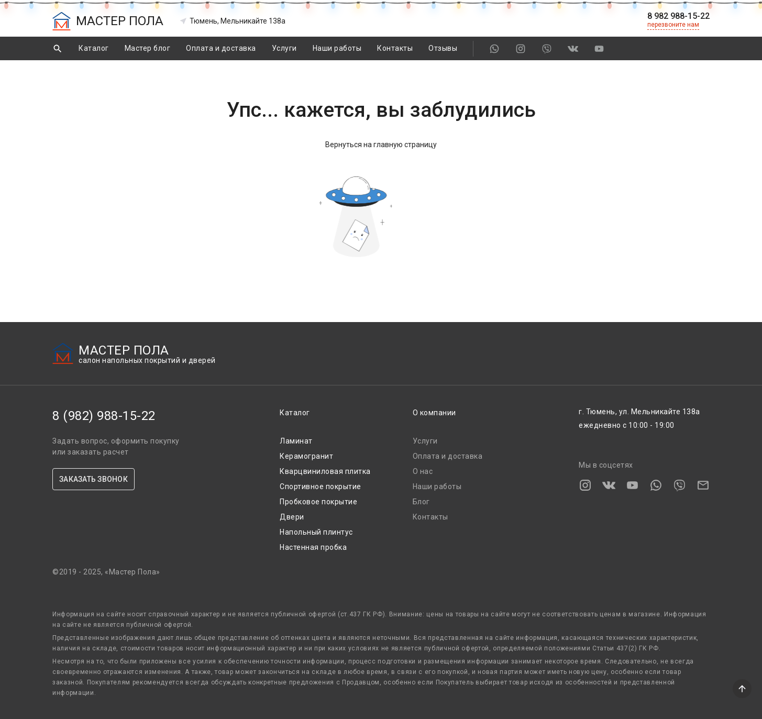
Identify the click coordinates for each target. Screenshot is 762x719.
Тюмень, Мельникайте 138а (232, 21)
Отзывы (442, 48)
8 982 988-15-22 (678, 16)
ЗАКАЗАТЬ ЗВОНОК (93, 479)
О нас (423, 471)
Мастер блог (148, 48)
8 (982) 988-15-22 (104, 415)
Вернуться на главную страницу (381, 144)
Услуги (284, 48)
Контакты (395, 48)
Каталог (94, 48)
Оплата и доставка (221, 48)
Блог (421, 501)
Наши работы (337, 48)
